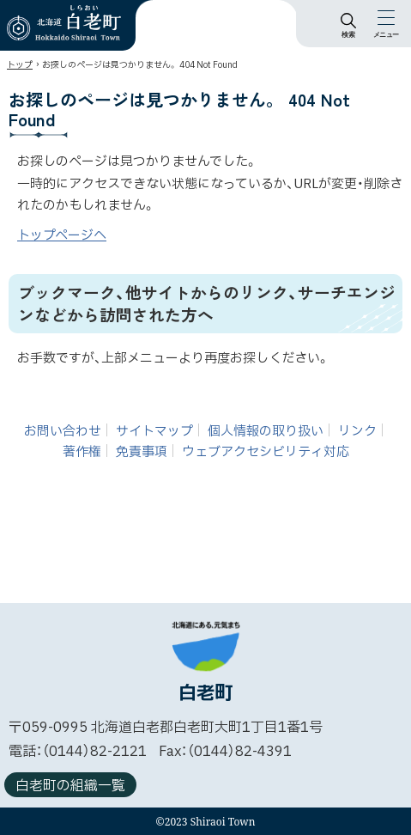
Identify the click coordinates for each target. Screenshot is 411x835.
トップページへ (61, 236)
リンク (357, 432)
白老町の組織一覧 (70, 786)
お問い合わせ (62, 432)
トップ (20, 64)
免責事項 (141, 452)
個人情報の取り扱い (265, 432)
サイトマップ (154, 432)
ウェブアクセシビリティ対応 (265, 452)
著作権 (82, 452)
